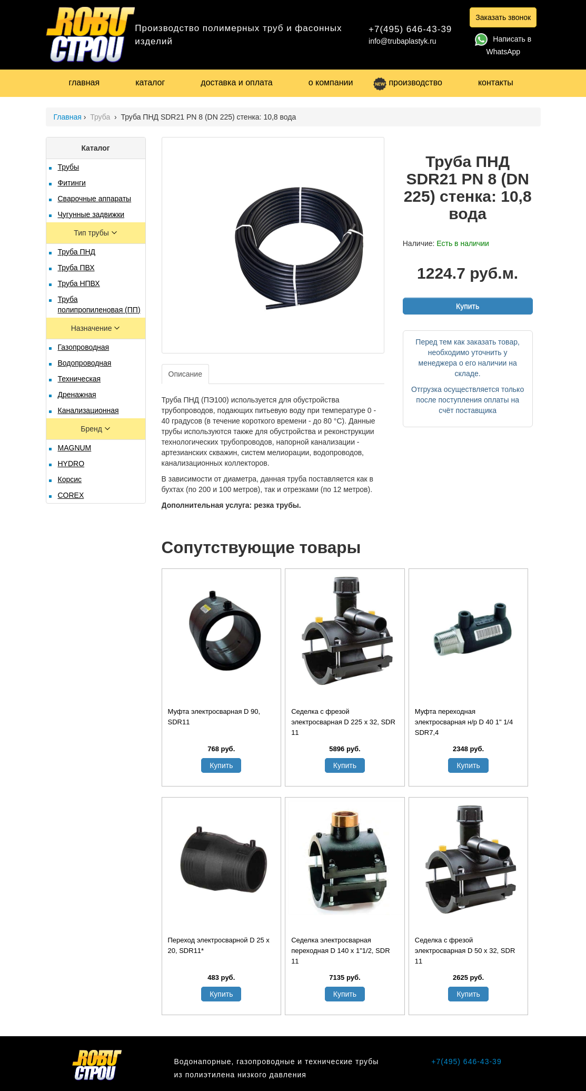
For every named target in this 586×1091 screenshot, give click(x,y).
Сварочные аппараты (95, 198)
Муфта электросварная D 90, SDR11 (214, 716)
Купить (467, 306)
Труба (101, 117)
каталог (150, 82)
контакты (495, 82)
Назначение (92, 328)
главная (84, 82)
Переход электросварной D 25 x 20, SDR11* (219, 945)
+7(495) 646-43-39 (410, 29)
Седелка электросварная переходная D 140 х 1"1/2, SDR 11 (340, 950)
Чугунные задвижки (91, 214)
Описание (185, 374)
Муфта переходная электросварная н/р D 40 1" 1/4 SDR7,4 (464, 721)
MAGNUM (75, 448)
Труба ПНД (77, 252)
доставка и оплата (236, 82)
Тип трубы (92, 233)
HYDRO (71, 463)
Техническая (79, 379)
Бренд (92, 429)
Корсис (70, 479)
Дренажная (77, 394)
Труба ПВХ (76, 267)
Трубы (69, 167)
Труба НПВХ (79, 283)
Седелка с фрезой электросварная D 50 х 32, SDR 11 (465, 950)
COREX (71, 495)
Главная (68, 117)
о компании (331, 82)
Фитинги (72, 183)
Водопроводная (85, 363)
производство (407, 82)
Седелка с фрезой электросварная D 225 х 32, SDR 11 (343, 721)
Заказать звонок (503, 17)
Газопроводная (84, 347)
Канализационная (88, 410)
